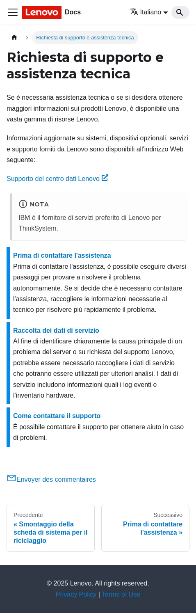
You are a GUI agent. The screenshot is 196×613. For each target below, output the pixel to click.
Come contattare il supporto (56, 415)
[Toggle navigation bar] (13, 12)
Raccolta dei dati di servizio (56, 330)
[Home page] (14, 37)
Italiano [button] (146, 12)
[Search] (180, 12)
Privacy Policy (76, 594)
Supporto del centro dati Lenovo (57, 178)
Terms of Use (121, 594)
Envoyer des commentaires (51, 479)
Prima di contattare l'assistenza (62, 255)
